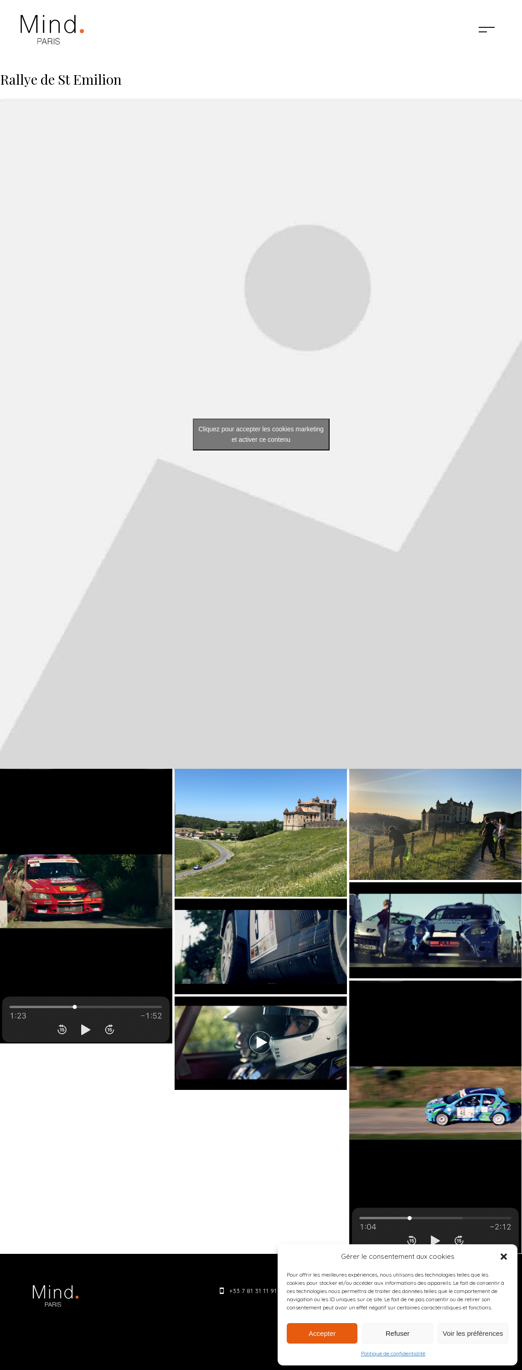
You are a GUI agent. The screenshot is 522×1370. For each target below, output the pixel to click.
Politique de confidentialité (393, 1353)
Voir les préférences (473, 1333)
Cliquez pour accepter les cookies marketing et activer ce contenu (261, 434)
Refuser (398, 1333)
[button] (503, 1256)
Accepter (322, 1333)
